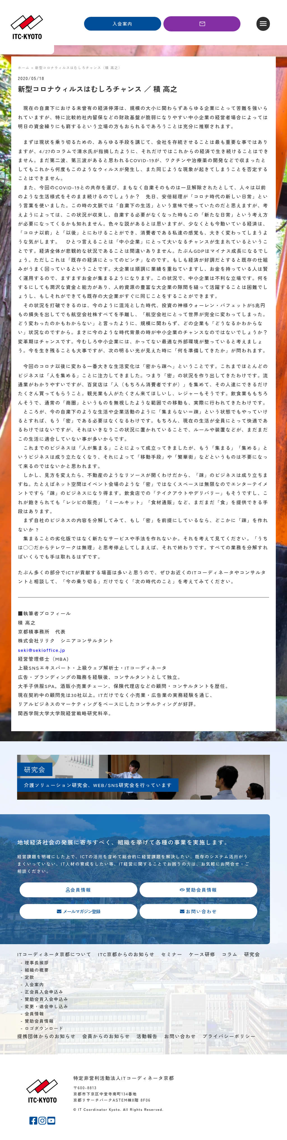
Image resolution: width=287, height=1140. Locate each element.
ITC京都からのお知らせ (126, 955)
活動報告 (147, 1037)
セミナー (171, 955)
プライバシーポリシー (229, 1037)
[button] (263, 24)
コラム (230, 955)
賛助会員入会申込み (46, 1000)
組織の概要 (37, 971)
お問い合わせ (180, 1037)
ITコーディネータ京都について (54, 955)
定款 (29, 978)
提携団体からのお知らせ (46, 1037)
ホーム (24, 67)
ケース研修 (202, 955)
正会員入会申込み (44, 993)
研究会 (252, 955)
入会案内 (34, 986)
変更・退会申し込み (46, 1007)
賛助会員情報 (39, 1022)
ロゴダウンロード (44, 1029)
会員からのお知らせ (106, 1037)
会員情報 (34, 1015)
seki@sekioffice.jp (41, 649)
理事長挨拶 (37, 964)
